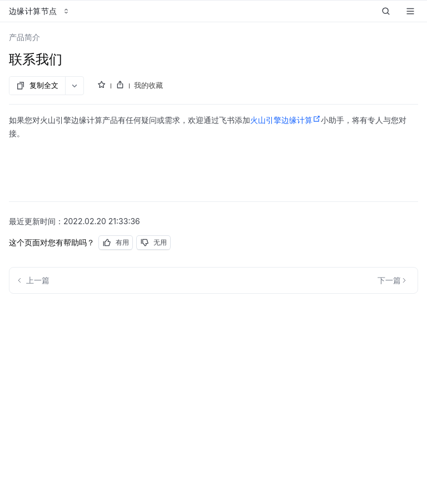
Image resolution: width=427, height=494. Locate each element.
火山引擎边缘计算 (285, 120)
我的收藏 (148, 85)
